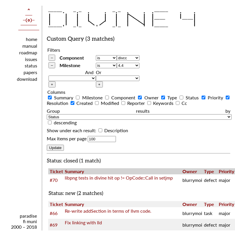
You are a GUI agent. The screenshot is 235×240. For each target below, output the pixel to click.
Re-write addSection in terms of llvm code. (108, 211)
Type (169, 97)
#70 (54, 180)
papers (30, 72)
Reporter (133, 103)
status (31, 65)
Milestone (70, 65)
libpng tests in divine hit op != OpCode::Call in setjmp (119, 177)
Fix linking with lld (83, 222)
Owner (149, 97)
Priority (213, 97)
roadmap (28, 52)
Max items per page (67, 138)
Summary (61, 97)
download (27, 79)
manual (29, 46)
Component (72, 57)
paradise (28, 215)
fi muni (30, 221)
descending (65, 122)
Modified (107, 103)
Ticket (56, 171)
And (89, 72)
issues (31, 59)
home (31, 39)
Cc (181, 103)
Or (98, 72)
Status (190, 97)
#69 (54, 225)
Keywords (161, 103)
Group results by (138, 111)
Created (82, 103)
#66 (54, 213)
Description (113, 130)
